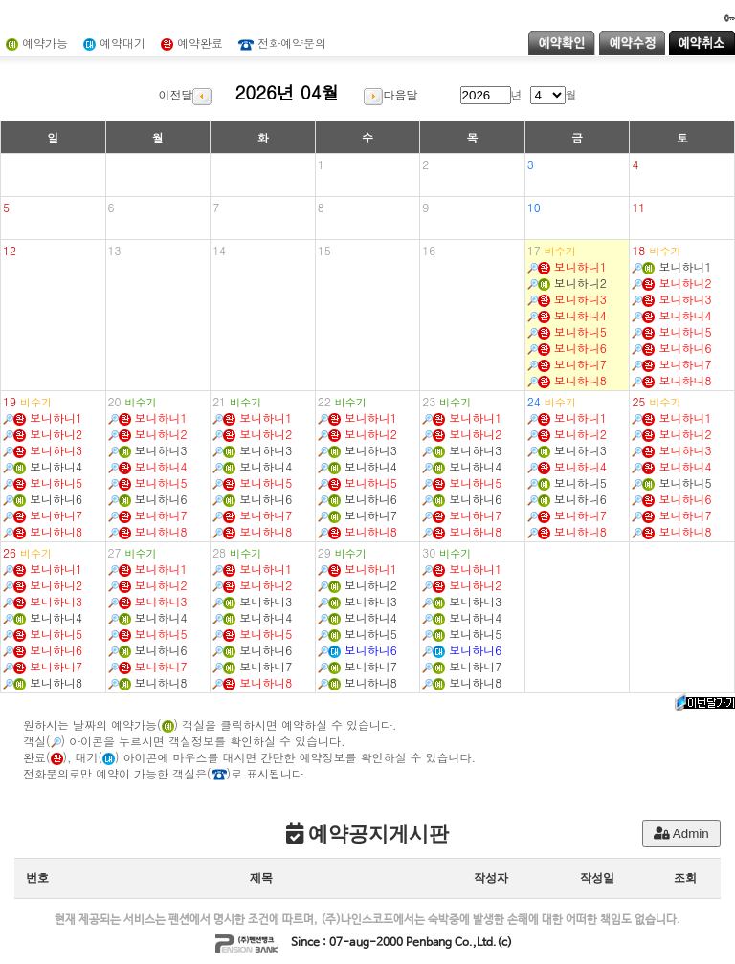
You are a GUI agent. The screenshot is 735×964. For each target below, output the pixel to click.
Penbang (429, 943)
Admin (681, 833)
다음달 (390, 94)
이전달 (185, 94)
